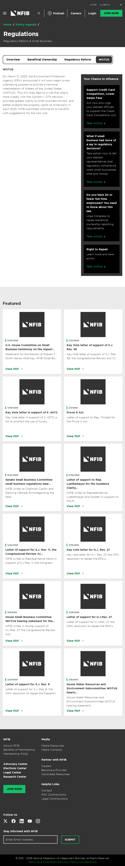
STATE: (93, 5)
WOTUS (104, 59)
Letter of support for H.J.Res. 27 (89, 617)
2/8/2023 (73, 679)
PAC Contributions (53, 794)
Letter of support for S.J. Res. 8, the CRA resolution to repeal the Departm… (31, 691)
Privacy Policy (69, 862)
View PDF (12, 369)
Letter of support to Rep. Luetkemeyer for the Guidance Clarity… (88, 484)
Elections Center (15, 768)
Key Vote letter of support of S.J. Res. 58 (90, 347)
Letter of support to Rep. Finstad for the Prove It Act (91, 419)
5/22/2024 (12, 340)
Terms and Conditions (43, 862)
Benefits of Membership (19, 749)
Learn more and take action (100, 256)
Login (92, 13)
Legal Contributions (54, 798)
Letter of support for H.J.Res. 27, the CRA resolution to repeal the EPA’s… (91, 624)
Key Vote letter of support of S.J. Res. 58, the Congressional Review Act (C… (92, 356)
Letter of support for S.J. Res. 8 (27, 684)
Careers (76, 13)
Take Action (94, 123)
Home (7, 24)
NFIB (6, 739)
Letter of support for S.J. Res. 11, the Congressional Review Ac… (30, 552)
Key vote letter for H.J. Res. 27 (88, 550)
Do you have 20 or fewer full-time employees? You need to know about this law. (101, 203)
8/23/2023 (12, 475)
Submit (70, 839)
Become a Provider (54, 770)
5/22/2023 (12, 545)
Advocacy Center (15, 764)
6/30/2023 (74, 475)
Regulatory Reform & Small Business (27, 41)
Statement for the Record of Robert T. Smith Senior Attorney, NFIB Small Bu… (31, 356)
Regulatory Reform (77, 59)
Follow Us (10, 815)
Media (45, 739)
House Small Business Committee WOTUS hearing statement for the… (30, 619)
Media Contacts (51, 749)
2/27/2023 (12, 679)
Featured (12, 303)
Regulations (20, 34)
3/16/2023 (74, 545)
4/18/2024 (12, 408)
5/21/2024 (74, 340)
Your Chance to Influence (101, 79)
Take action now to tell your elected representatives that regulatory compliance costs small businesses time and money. (101, 163)
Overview (13, 59)
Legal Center (12, 772)
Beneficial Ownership (42, 59)
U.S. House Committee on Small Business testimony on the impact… (30, 347)
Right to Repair (97, 249)
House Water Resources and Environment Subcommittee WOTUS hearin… (92, 688)
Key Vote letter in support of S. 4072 (31, 412)
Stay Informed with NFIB (20, 831)
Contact (46, 790)
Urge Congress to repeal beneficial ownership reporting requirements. (99, 222)
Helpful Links (50, 784)
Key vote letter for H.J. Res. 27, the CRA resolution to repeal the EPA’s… (93, 556)
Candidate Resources (55, 774)
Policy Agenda (26, 24)
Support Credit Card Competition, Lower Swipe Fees (100, 94)
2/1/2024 (73, 408)
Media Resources (52, 745)
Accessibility (88, 862)
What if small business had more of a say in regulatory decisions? (101, 142)
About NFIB (11, 745)
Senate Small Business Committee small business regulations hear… (28, 482)
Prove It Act (75, 412)
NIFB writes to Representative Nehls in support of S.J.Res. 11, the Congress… (31, 560)
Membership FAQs (15, 753)
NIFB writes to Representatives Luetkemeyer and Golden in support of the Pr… (92, 497)
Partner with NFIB (53, 760)
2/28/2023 (74, 612)
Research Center (14, 776)
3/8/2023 (12, 612)
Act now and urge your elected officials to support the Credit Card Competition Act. (101, 109)
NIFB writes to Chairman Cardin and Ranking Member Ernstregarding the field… (29, 492)
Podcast (58, 13)
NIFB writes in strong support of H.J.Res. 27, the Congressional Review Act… (30, 630)
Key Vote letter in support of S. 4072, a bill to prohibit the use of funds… (31, 419)
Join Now (111, 13)
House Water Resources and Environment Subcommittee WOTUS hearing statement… (91, 701)
